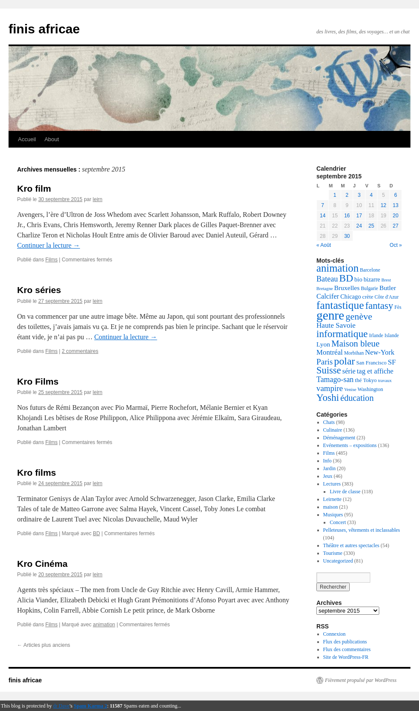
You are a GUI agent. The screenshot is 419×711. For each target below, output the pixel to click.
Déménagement (339, 438)
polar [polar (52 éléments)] (344, 361)
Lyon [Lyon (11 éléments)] (323, 344)
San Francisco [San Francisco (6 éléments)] (371, 363)
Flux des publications (345, 642)
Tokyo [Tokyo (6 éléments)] (370, 380)
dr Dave (61, 706)
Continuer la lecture (48, 245)
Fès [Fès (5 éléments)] (397, 307)
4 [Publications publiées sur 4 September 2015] (371, 195)
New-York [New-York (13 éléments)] (380, 352)
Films (51, 260)
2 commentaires (80, 351)
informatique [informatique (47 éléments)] (342, 333)
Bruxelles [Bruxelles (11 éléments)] (347, 287)
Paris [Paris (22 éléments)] (324, 361)
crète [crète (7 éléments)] (367, 296)
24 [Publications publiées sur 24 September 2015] (359, 226)
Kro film (34, 188)
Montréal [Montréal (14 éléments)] (329, 352)
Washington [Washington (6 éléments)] (370, 389)
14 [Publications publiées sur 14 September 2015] (322, 216)
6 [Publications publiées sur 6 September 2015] (395, 195)
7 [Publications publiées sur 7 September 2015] (322, 205)
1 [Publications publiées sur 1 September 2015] (334, 195)
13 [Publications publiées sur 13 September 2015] (395, 205)
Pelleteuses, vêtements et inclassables (361, 530)
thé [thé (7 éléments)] (358, 380)
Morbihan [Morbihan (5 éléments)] (354, 353)
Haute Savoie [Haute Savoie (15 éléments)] (336, 325)
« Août (323, 245)
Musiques (333, 515)
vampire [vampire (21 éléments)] (329, 388)
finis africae (44, 29)
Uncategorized (338, 561)
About (51, 139)
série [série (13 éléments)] (349, 371)
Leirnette (332, 499)
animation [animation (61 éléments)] (337, 268)
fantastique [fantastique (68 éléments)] (340, 305)
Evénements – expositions (350, 445)
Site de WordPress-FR (346, 657)
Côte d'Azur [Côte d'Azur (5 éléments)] (386, 297)
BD (96, 533)
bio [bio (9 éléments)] (358, 279)
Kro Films (38, 381)
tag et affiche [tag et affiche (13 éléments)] (375, 371)
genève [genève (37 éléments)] (358, 316)
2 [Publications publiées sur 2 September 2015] (346, 195)
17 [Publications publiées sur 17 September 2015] (359, 216)
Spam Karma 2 (90, 706)
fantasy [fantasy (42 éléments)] (379, 305)
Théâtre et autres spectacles (351, 545)
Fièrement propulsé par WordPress (360, 680)
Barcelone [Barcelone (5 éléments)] (370, 270)
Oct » (395, 245)
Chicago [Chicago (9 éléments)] (350, 296)
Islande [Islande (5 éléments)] (391, 335)
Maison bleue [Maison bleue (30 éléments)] (355, 343)
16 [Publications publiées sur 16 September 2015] (347, 216)
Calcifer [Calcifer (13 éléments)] (327, 296)
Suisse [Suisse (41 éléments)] (328, 370)
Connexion (334, 634)
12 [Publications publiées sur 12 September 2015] (383, 205)
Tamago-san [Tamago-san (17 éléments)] (335, 379)
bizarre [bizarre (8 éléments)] (371, 279)
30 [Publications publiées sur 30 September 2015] (347, 236)
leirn (98, 199)
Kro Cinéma (42, 564)
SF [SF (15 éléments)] (392, 362)
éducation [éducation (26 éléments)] (357, 398)
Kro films (36, 472)
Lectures (332, 484)
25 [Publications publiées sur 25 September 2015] (371, 226)
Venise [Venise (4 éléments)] (350, 389)
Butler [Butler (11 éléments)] (387, 287)
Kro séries (39, 290)
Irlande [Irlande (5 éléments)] (376, 335)
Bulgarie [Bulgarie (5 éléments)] (369, 288)
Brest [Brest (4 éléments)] (386, 280)
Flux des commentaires (347, 649)
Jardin (329, 468)
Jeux (328, 476)
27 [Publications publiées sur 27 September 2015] (395, 226)
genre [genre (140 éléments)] (330, 315)
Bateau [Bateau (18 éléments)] (327, 279)
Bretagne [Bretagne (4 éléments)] (324, 288)
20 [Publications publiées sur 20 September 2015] (395, 216)
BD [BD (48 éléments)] (346, 278)
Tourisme (332, 553)
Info (327, 461)
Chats (329, 422)
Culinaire (332, 430)
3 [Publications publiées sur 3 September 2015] (359, 195)
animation (104, 625)
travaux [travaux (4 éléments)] (385, 380)
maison (330, 507)
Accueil (27, 139)
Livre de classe (345, 492)
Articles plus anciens (43, 645)
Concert (338, 522)
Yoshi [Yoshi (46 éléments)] (327, 397)
